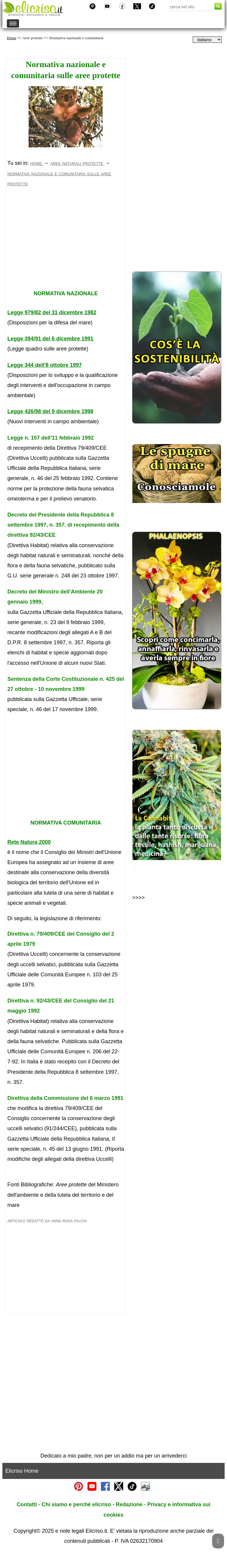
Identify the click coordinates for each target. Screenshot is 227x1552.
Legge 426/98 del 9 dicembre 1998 (50, 411)
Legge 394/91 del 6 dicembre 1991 (50, 339)
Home (11, 38)
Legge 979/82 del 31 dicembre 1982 (51, 312)
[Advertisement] (66, 244)
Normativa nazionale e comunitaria (76, 38)
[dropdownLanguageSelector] (207, 40)
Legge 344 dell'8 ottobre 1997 (44, 365)
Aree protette (32, 38)
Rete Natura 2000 (29, 842)
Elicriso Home (21, 1471)
